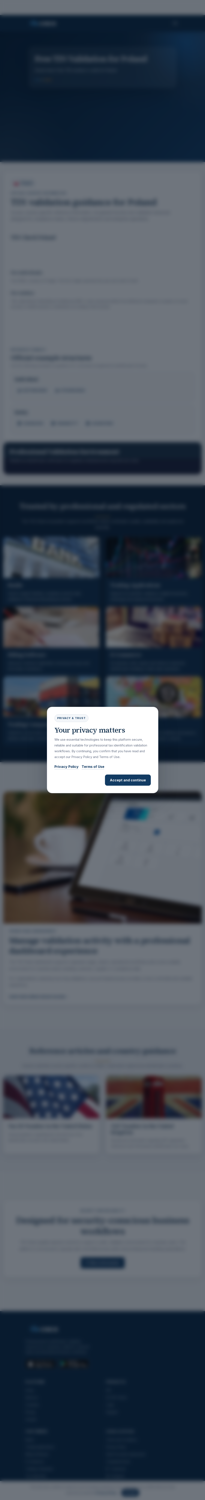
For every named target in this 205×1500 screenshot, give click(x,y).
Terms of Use (93, 766)
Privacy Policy (66, 766)
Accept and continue (128, 780)
